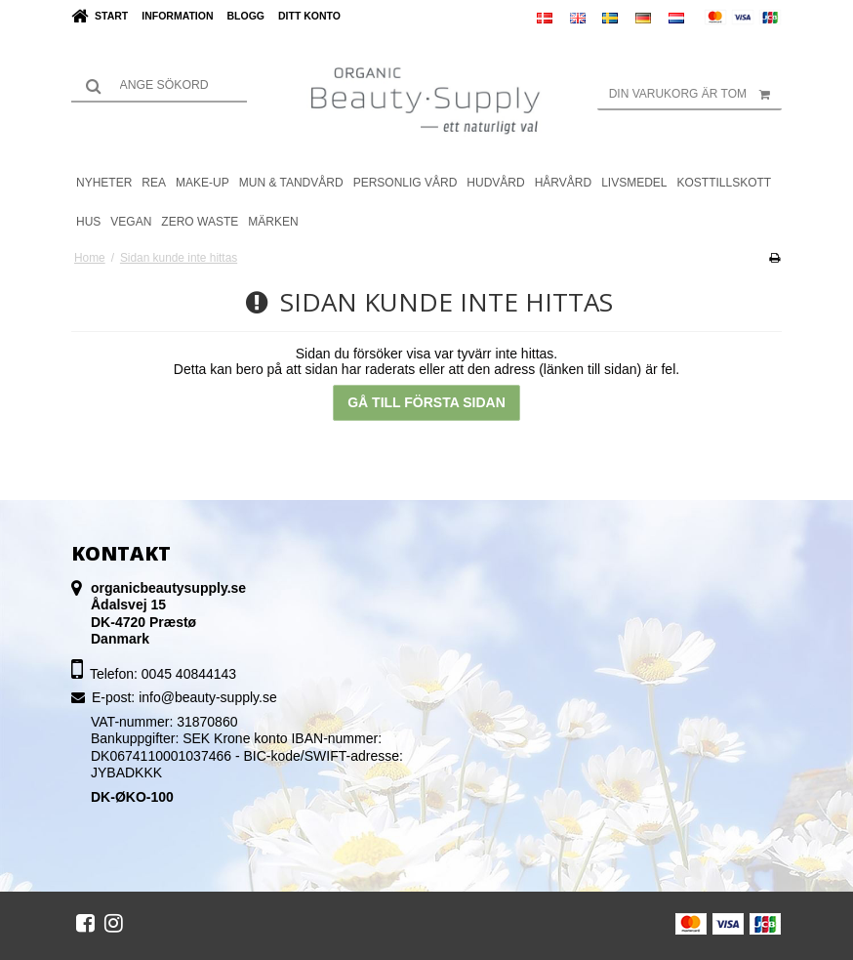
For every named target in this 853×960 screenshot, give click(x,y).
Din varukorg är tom (695, 93)
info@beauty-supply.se (208, 697)
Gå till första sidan (426, 402)
